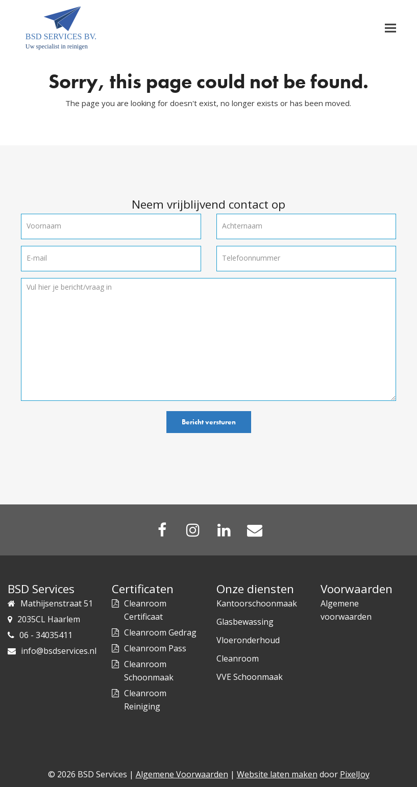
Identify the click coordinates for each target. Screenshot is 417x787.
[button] (390, 28)
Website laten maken (277, 774)
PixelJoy (355, 774)
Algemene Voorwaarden (182, 774)
